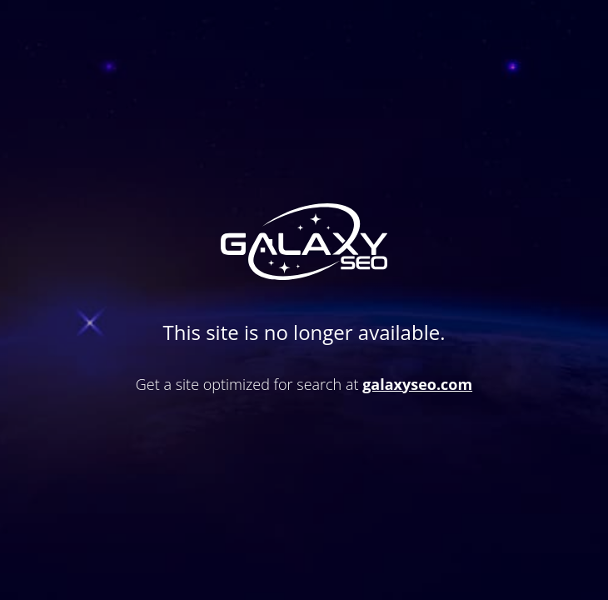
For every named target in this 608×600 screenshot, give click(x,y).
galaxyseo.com (417, 384)
